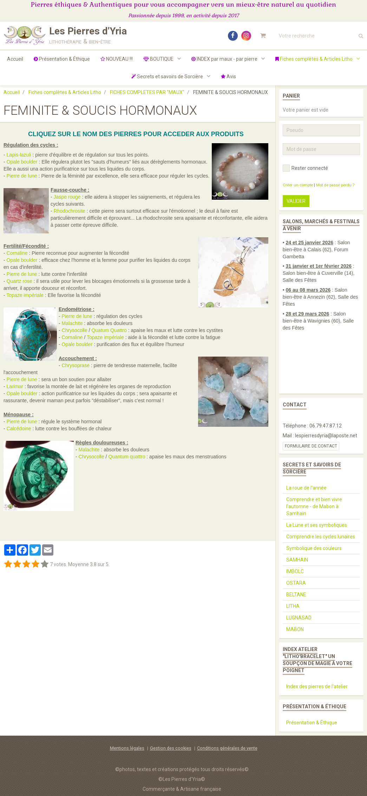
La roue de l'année (306, 488)
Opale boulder (22, 162)
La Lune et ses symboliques (316, 525)
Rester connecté (305, 168)
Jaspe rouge (67, 197)
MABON (295, 629)
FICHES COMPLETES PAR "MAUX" (147, 92)
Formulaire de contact (311, 446)
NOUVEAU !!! (116, 59)
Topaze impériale (25, 295)
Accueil (15, 59)
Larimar (15, 386)
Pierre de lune (22, 176)
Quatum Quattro (108, 330)
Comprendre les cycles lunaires (320, 536)
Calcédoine (19, 428)
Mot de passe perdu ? (335, 185)
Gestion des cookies (170, 748)
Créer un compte (298, 185)
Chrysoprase (76, 365)
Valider (296, 201)
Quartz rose (19, 281)
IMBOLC (295, 571)
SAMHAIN (297, 560)
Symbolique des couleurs (314, 548)
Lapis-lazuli (19, 155)
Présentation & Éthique (62, 59)
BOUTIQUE (159, 59)
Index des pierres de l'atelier (317, 686)
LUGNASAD (299, 618)
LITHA (293, 606)
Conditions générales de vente (227, 748)
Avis (228, 76)
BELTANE (296, 594)
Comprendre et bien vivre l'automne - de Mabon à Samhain (314, 506)
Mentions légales (127, 748)
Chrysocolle (74, 330)
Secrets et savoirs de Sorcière (167, 76)
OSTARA (296, 583)
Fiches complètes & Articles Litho (314, 59)
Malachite (72, 323)
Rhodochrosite (69, 211)
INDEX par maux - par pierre (224, 59)
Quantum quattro (126, 456)
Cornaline (17, 253)
